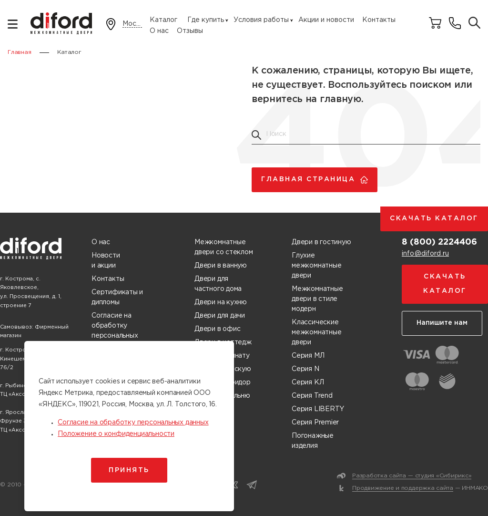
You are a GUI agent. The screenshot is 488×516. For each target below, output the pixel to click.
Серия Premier (315, 422)
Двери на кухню (220, 302)
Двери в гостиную (321, 242)
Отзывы (190, 31)
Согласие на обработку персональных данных (115, 331)
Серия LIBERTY (318, 409)
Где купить (205, 20)
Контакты (379, 20)
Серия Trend (312, 396)
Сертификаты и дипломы (117, 297)
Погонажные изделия (313, 441)
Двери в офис (217, 329)
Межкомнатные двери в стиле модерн (317, 299)
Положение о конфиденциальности (116, 434)
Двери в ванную (220, 265)
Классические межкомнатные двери (316, 332)
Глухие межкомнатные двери (316, 266)
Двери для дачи (219, 316)
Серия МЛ (308, 356)
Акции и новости (326, 20)
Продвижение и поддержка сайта (402, 488)
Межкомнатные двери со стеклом (223, 247)
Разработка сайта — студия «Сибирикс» (411, 475)
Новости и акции (106, 260)
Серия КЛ (308, 382)
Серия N (305, 369)
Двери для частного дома (218, 284)
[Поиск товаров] (474, 24)
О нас (159, 31)
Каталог (163, 20)
